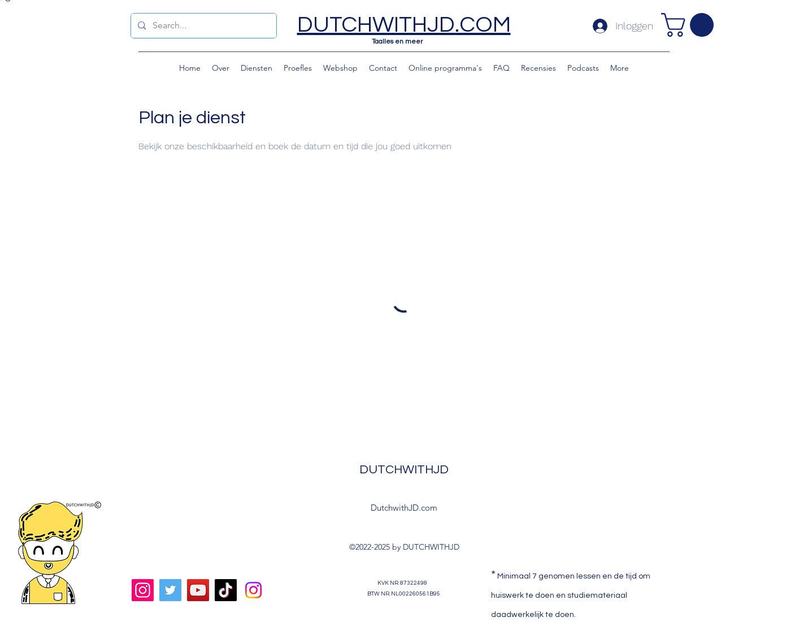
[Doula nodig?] (253, 590)
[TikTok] (226, 590)
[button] (690, 25)
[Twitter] (170, 590)
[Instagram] (143, 590)
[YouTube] (198, 590)
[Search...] (203, 26)
